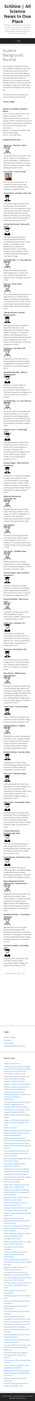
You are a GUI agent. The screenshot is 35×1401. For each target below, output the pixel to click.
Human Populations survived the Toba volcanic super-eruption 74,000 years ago (17, 1262)
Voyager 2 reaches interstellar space (17, 1084)
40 (11, 973)
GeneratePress (21, 1398)
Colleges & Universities (12, 1064)
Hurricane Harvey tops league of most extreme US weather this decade (16, 1355)
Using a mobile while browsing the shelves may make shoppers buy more (16, 1122)
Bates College (8, 114)
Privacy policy (9, 1043)
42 (16, 973)
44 (20, 973)
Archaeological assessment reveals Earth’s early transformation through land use (17, 1145)
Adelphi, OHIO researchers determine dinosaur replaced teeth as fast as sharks (16, 1220)
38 (7, 973)
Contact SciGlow (9, 1037)
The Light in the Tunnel (12, 1239)
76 (24, 973)
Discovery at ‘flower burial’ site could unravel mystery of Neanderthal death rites (17, 1347)
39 (9, 973)
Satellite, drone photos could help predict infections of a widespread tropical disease (16, 1192)
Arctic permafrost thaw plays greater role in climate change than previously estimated (17, 1179)
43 (18, 973)
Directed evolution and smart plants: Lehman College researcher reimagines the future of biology (17, 1104)
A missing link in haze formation (15, 1174)
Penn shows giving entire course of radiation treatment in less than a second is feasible (16, 1153)
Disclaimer (8, 1040)
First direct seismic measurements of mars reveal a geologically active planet (17, 1285)
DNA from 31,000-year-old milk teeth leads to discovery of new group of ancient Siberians (17, 1228)
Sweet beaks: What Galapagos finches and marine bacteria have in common (17, 1329)
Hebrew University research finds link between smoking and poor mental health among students (17, 1132)
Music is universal (10, 1128)
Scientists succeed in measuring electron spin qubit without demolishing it (15, 1254)
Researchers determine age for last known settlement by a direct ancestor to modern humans (16, 1078)
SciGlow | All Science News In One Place (17, 13)
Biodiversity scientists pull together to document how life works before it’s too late (17, 1373)
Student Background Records (14, 1046)
